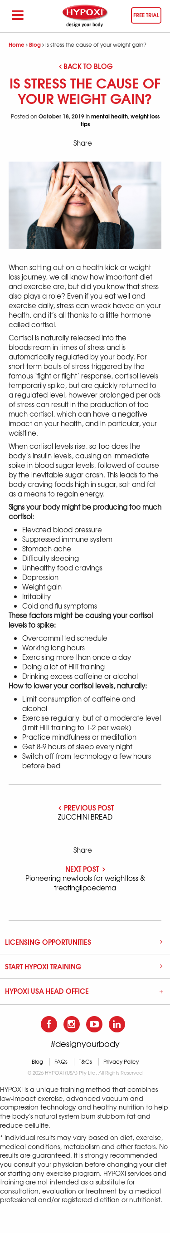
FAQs (61, 1062)
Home (16, 44)
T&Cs (85, 1062)
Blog (35, 44)
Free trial (146, 14)
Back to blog (86, 65)
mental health (109, 116)
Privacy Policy (121, 1062)
